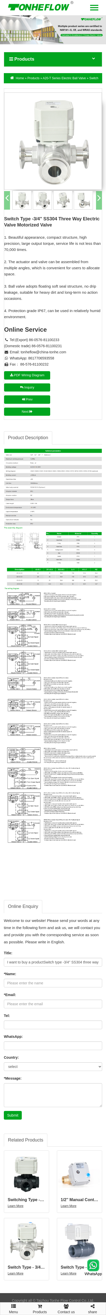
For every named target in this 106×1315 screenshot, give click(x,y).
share (92, 1308)
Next (27, 411)
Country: (11, 1057)
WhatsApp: (13, 1037)
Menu (13, 1307)
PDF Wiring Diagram (27, 375)
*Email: (10, 995)
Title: (8, 953)
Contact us (66, 1308)
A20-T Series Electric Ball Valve (65, 78)
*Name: (10, 974)
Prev (27, 399)
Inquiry (27, 387)
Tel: (7, 1016)
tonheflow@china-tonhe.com (43, 352)
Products (33, 78)
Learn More (15, 1206)
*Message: (13, 1078)
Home (20, 78)
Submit (12, 1115)
